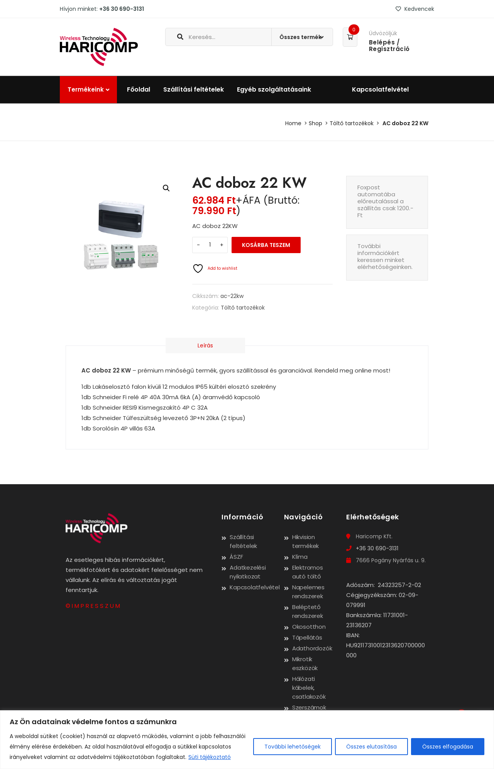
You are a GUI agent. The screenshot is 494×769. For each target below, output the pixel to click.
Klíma (300, 557)
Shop (315, 123)
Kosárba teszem (266, 245)
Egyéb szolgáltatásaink (274, 89)
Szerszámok (309, 707)
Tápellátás (307, 637)
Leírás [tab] (192, 345)
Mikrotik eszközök (305, 663)
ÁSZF (236, 557)
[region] (247, 739)
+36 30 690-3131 (121, 9)
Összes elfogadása (447, 746)
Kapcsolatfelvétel (380, 89)
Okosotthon (309, 627)
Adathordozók (312, 648)
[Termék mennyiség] (210, 245)
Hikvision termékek (305, 541)
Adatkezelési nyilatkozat (248, 571)
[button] (166, 188)
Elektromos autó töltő (307, 571)
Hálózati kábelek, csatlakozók (309, 688)
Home (293, 123)
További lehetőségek (292, 746)
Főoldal (138, 89)
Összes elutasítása (371, 746)
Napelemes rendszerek (308, 591)
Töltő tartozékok (352, 123)
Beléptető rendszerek (307, 611)
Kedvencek (415, 9)
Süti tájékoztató (209, 757)
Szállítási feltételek (193, 89)
